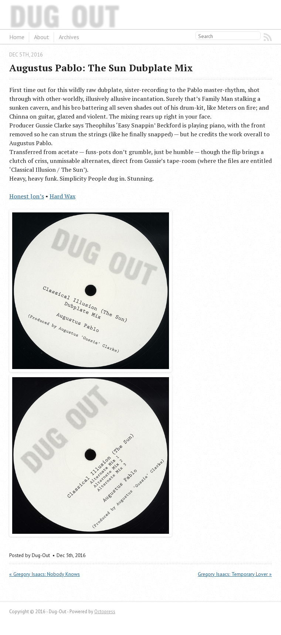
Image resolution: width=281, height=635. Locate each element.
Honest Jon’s (26, 196)
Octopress (104, 611)
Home (16, 37)
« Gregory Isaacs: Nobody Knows (44, 574)
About (41, 37)
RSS (268, 37)
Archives (69, 37)
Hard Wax (62, 196)
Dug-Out (27, 14)
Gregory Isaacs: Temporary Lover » (235, 574)
